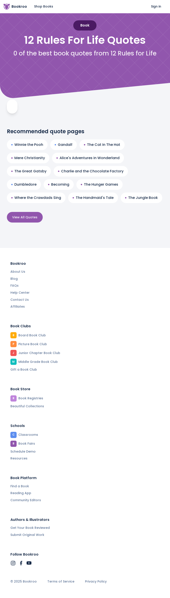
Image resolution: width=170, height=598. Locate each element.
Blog (14, 278)
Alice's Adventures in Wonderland (88, 157)
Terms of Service (60, 581)
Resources (18, 458)
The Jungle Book (141, 197)
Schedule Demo (23, 451)
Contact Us (19, 299)
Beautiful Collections (27, 406)
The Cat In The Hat (102, 144)
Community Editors (25, 500)
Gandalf (63, 144)
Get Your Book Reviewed (30, 528)
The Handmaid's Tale (93, 197)
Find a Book (19, 486)
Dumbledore (24, 184)
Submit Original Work (27, 535)
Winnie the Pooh (27, 144)
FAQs (14, 285)
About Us (17, 271)
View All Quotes (24, 217)
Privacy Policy (96, 581)
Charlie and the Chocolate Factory (91, 171)
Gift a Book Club (23, 369)
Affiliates (17, 306)
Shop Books (43, 6)
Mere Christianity (28, 157)
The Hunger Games (99, 184)
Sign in (156, 6)
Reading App (20, 493)
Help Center (20, 292)
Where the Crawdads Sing (36, 197)
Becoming (58, 184)
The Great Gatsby (28, 171)
